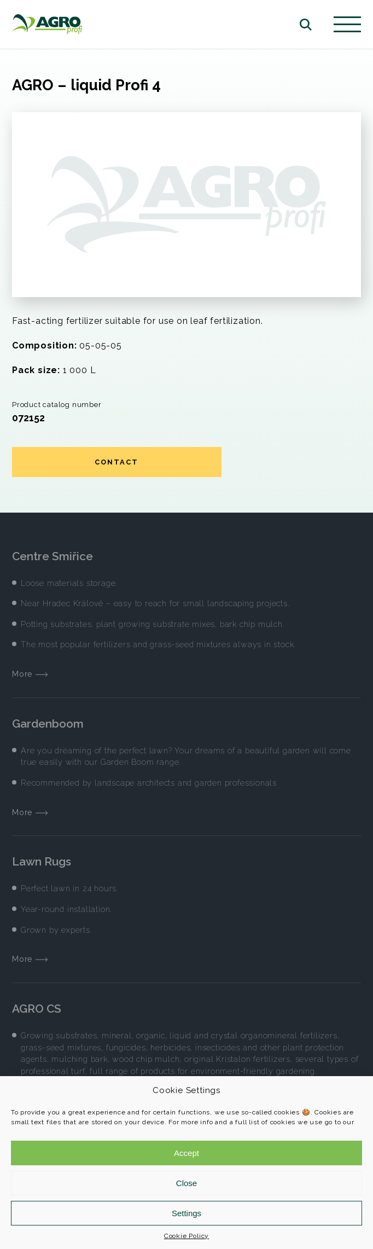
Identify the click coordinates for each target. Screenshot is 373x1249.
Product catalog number (57, 404)
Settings (186, 1213)
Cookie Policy (186, 1236)
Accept (186, 1153)
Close (186, 1183)
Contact (116, 462)
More (30, 673)
